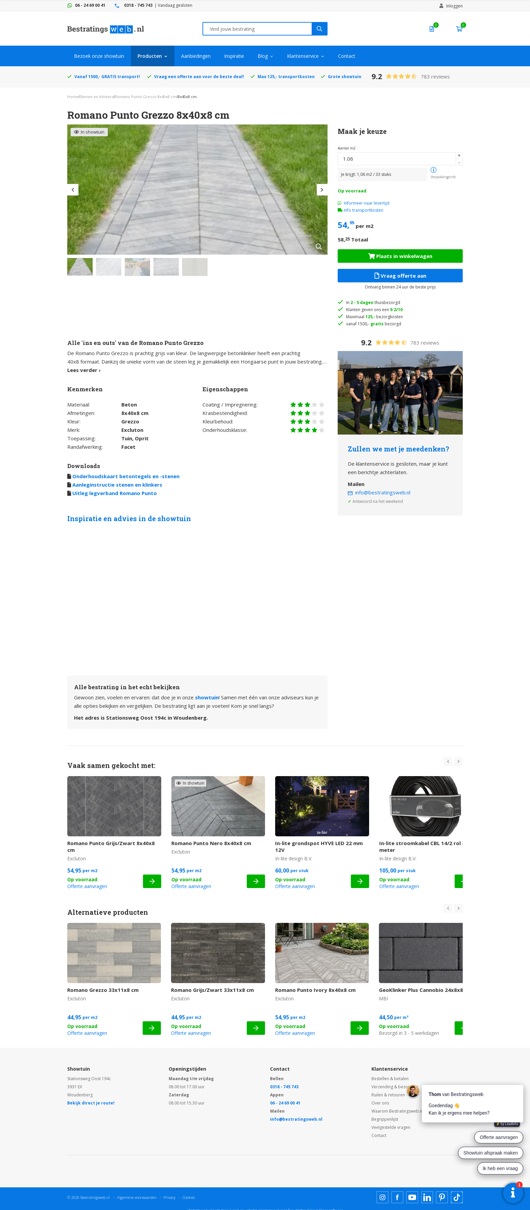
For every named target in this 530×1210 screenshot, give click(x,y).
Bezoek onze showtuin (99, 56)
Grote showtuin (344, 76)
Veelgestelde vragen (390, 1127)
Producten (150, 56)
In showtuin (89, 132)
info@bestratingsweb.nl (382, 492)
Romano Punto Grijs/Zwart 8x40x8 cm (111, 846)
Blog (263, 56)
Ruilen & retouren (388, 1095)
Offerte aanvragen (87, 886)
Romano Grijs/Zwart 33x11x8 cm (212, 989)
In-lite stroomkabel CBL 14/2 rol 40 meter (423, 846)
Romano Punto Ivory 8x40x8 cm (315, 989)
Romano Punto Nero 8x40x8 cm (211, 843)
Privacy (169, 1197)
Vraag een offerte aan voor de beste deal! (199, 76)
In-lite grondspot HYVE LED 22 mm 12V (319, 846)
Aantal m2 (347, 147)
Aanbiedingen (196, 56)
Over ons (380, 1103)
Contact (346, 56)
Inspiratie (234, 56)
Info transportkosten (363, 210)
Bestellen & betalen (390, 1078)
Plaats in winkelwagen (400, 256)
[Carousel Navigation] (453, 761)
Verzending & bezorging (394, 1087)
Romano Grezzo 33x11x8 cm (103, 989)
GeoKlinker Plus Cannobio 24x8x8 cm (425, 989)
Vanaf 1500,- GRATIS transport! (107, 76)
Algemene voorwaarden (136, 1197)
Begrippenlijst (384, 1119)
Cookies (189, 1197)
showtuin (207, 697)
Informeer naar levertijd (363, 203)
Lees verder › (84, 370)
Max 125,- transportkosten (286, 76)
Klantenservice (303, 56)
